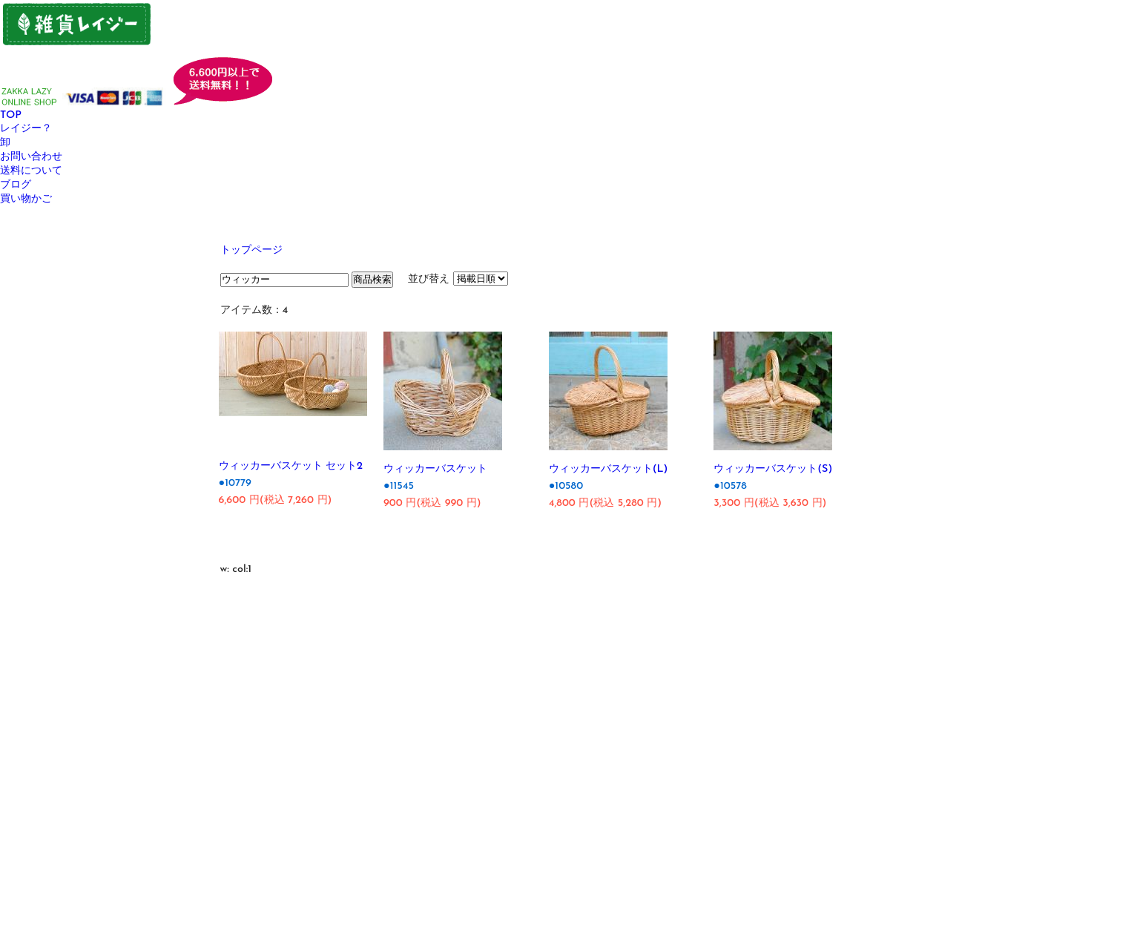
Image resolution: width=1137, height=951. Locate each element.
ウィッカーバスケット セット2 (291, 466)
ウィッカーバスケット (435, 469)
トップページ (251, 250)
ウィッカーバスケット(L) (608, 469)
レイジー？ (26, 128)
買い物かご (26, 199)
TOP (11, 115)
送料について (31, 171)
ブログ (15, 185)
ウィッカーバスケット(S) (772, 469)
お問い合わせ (31, 156)
